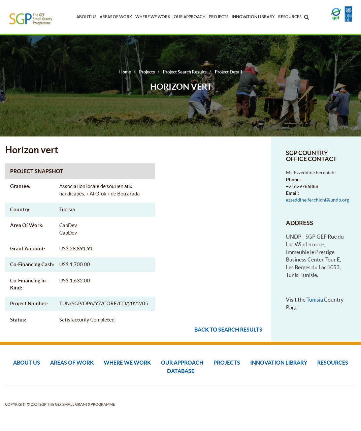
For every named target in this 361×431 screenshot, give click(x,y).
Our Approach (189, 16)
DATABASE (180, 371)
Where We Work (152, 16)
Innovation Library (253, 16)
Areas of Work (116, 16)
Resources (289, 16)
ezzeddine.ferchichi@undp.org (317, 200)
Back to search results (228, 330)
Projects (218, 16)
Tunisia (314, 300)
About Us (86, 16)
